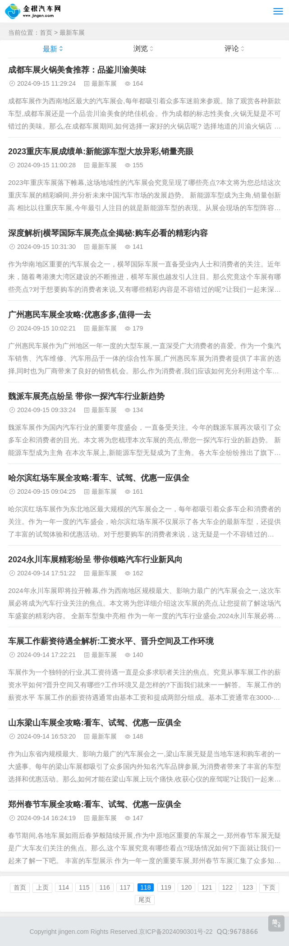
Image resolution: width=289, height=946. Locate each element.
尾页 (144, 899)
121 (207, 887)
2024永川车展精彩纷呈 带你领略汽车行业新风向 (95, 559)
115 (84, 887)
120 (186, 887)
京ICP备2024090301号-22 (175, 931)
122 (227, 887)
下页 (269, 887)
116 (104, 887)
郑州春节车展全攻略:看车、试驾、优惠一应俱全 (94, 804)
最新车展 (72, 32)
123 (248, 887)
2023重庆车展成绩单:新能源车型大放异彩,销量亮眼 (100, 151)
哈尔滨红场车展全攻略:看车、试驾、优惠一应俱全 (98, 477)
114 (64, 887)
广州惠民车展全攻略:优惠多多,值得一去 (79, 314)
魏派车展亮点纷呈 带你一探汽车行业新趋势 (86, 396)
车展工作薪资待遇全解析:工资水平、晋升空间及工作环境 (111, 641)
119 (166, 887)
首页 (46, 32)
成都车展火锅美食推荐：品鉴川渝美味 (77, 69)
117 (125, 887)
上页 (42, 887)
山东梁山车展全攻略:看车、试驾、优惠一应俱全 (94, 722)
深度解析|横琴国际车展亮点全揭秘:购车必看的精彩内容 (108, 233)
